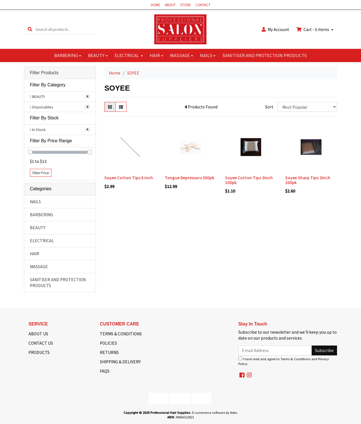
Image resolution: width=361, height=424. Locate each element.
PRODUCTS (39, 352)
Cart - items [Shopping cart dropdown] (313, 29)
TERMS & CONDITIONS (121, 333)
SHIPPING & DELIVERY (120, 361)
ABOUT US (38, 333)
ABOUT (170, 4)
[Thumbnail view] (110, 107)
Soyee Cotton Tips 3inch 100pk (249, 180)
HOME (155, 4)
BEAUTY (96, 55)
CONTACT (202, 4)
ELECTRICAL (127, 55)
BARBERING (66, 55)
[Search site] (30, 29)
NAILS (206, 55)
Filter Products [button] (44, 72)
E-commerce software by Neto (214, 412)
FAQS (104, 371)
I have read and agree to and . (283, 361)
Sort (269, 107)
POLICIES (108, 343)
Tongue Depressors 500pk (189, 177)
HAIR (155, 55)
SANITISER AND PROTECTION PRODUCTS (264, 55)
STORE (185, 4)
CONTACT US (40, 343)
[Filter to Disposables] (60, 107)
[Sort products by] (307, 107)
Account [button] (275, 29)
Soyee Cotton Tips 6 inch (128, 177)
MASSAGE (180, 55)
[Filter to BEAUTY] (60, 96)
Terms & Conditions (296, 359)
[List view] (121, 107)
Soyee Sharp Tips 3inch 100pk (307, 180)
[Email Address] (275, 350)
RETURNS (109, 352)
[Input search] (65, 29)
